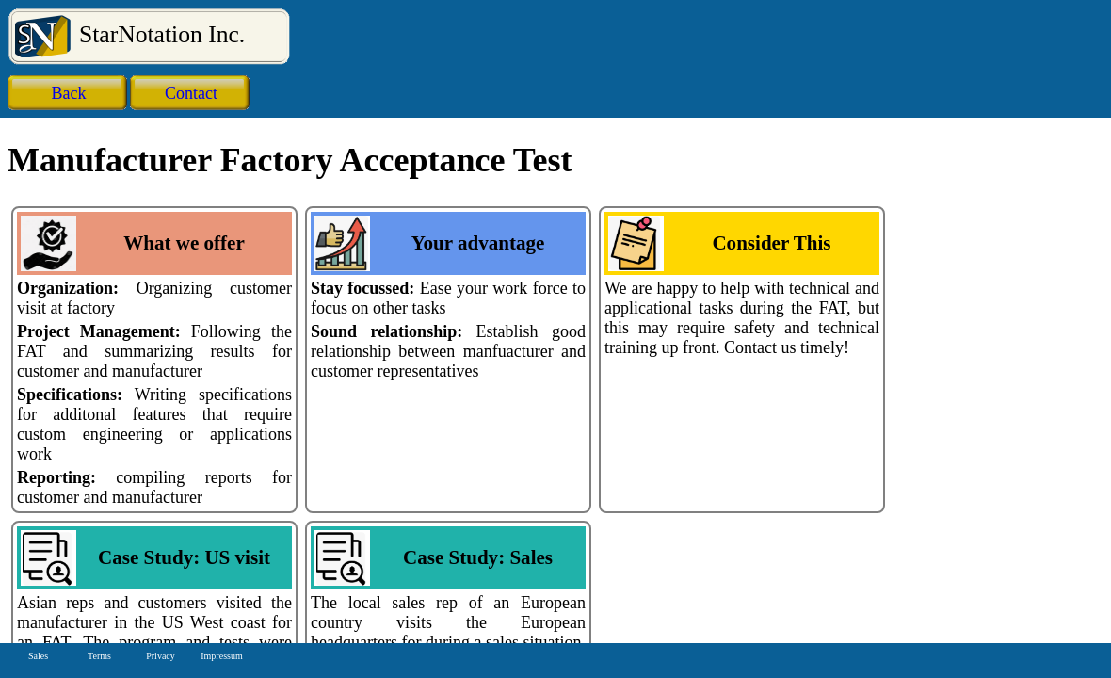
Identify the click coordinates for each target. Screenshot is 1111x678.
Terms (99, 656)
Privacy (160, 656)
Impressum (221, 656)
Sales (38, 656)
